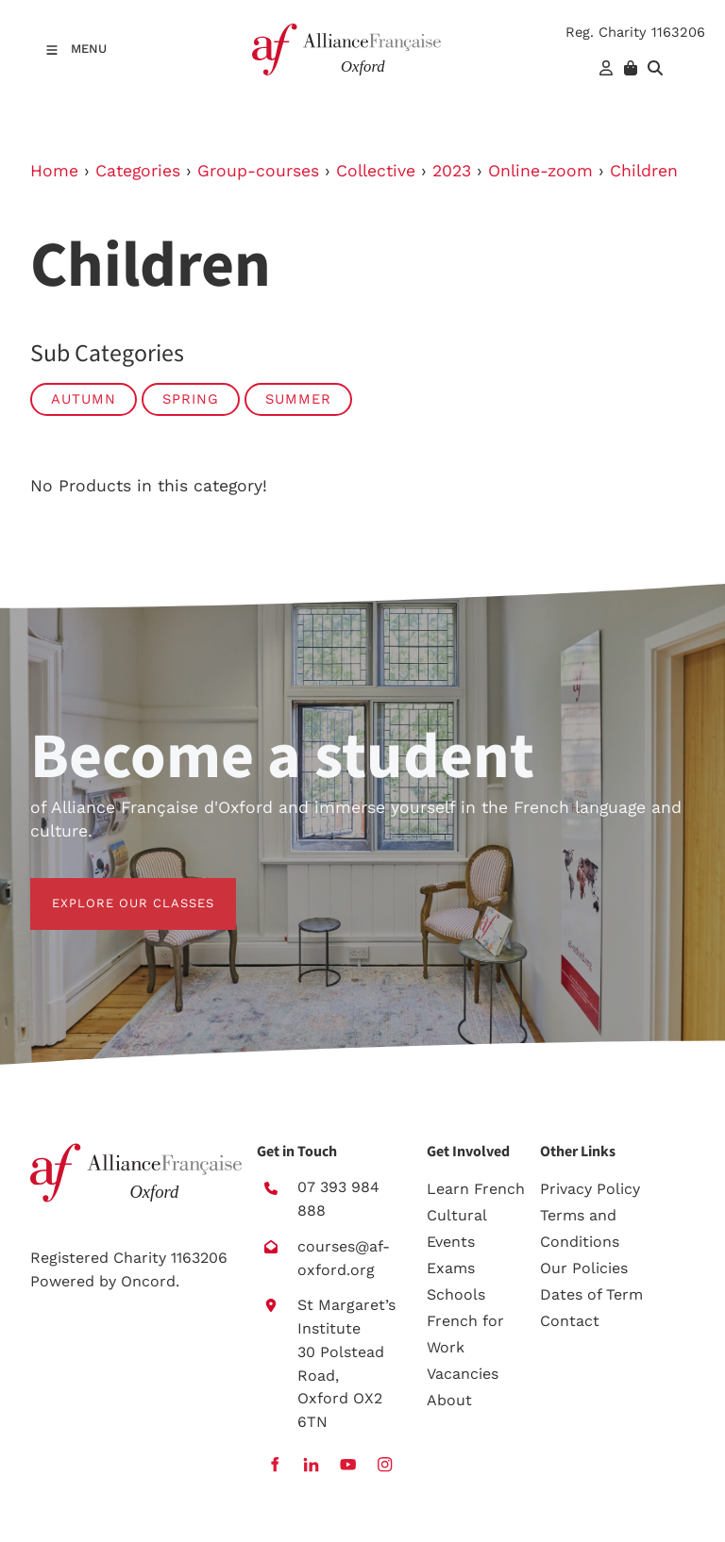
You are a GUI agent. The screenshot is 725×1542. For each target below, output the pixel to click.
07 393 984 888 (338, 1198)
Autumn (83, 398)
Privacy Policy (590, 1189)
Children (644, 170)
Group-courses (258, 170)
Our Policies (584, 1268)
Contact (569, 1321)
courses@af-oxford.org (343, 1258)
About (449, 1400)
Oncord (148, 1281)
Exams (451, 1268)
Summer (298, 398)
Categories (137, 170)
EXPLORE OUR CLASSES (111, 889)
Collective (375, 170)
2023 (451, 170)
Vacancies (462, 1374)
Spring (190, 398)
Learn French (476, 1189)
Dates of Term (591, 1294)
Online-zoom (540, 170)
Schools (456, 1294)
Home (54, 170)
